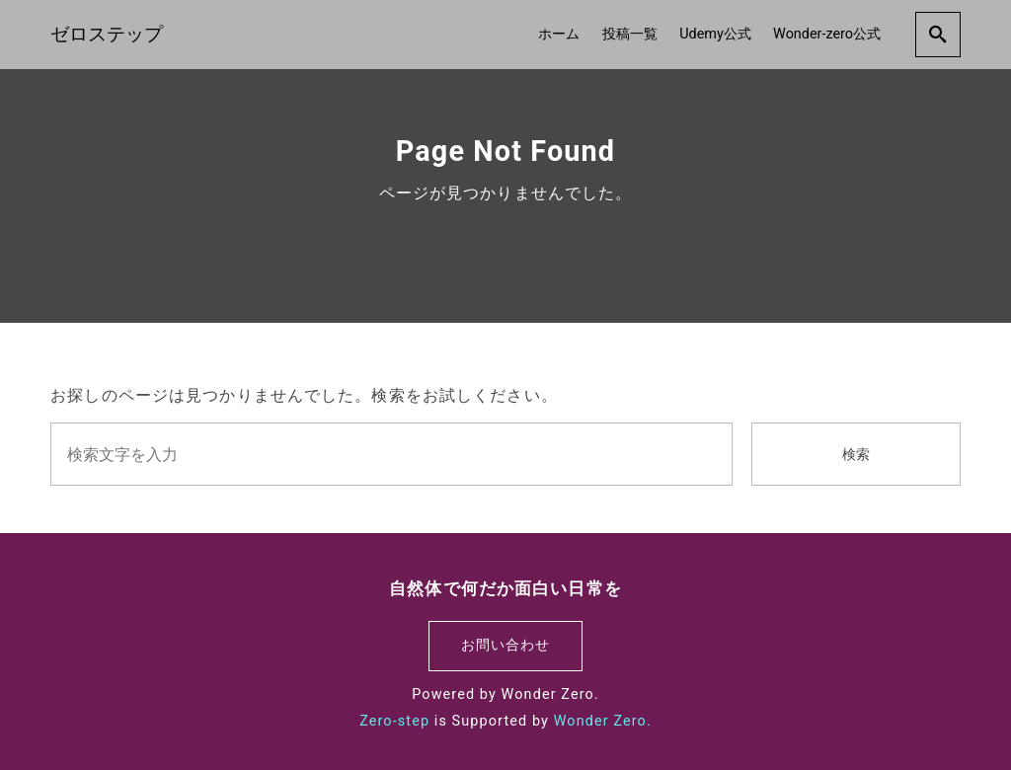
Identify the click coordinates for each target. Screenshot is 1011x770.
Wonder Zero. (603, 721)
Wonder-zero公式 (827, 34)
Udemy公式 (715, 34)
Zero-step (394, 721)
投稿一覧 (630, 34)
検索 (856, 454)
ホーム (559, 34)
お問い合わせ (506, 645)
